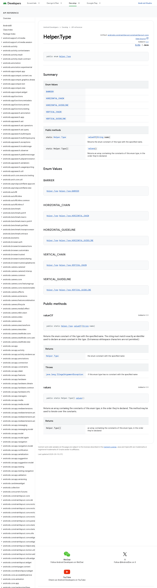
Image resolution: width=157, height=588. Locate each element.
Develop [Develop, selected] (73, 3)
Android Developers (50, 27)
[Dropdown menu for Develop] (80, 3)
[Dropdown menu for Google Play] (101, 3)
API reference (11, 13)
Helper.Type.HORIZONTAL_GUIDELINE (76, 240)
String (100, 137)
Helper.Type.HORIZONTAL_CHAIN (74, 215)
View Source (141, 39)
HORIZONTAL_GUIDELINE (57, 105)
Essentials (32, 3)
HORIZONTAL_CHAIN (55, 98)
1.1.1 (147, 42)
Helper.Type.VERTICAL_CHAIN (73, 265)
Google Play (92, 3)
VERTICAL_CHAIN (53, 112)
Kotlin (137, 45)
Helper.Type (65, 56)
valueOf (92, 137)
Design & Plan (53, 3)
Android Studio (145, 3)
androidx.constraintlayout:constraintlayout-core (128, 35)
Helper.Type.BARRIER (69, 191)
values (91, 148)
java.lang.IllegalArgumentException (64, 374)
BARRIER (50, 91)
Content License (110, 447)
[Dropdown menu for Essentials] (40, 3)
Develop (65, 27)
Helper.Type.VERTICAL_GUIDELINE (75, 290)
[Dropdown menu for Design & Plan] (62, 3)
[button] (17, 38)
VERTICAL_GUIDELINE (56, 118)
